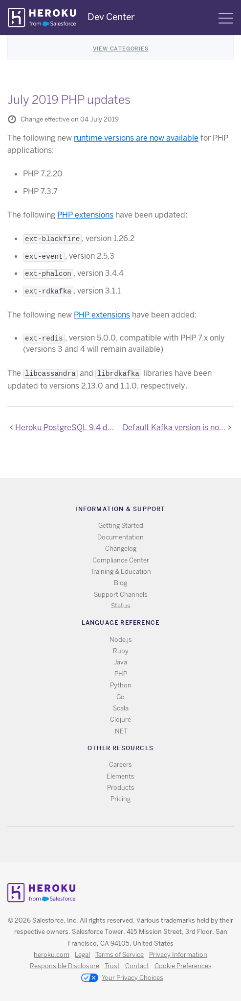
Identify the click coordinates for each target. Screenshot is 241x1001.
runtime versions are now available (136, 138)
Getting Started (120, 525)
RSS (98, 844)
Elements (120, 776)
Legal (82, 954)
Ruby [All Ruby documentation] (121, 651)
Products (120, 787)
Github (126, 844)
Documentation (120, 537)
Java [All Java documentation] (120, 662)
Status (121, 606)
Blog (120, 582)
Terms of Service (119, 954)
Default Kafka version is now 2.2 (178, 427)
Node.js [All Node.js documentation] (121, 639)
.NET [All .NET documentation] (120, 731)
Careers (120, 764)
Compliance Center (120, 560)
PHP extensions (85, 215)
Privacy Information (178, 954)
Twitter (112, 844)
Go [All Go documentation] (120, 697)
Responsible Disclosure (64, 966)
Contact (137, 966)
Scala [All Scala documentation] (121, 708)
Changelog (120, 548)
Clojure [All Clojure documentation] (120, 719)
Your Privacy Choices (122, 978)
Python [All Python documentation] (120, 685)
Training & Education (120, 571)
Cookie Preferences (183, 966)
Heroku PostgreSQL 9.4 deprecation (66, 427)
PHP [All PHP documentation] (120, 674)
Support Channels (121, 594)
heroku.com (51, 954)
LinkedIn (140, 844)
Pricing (120, 799)
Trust (112, 966)
